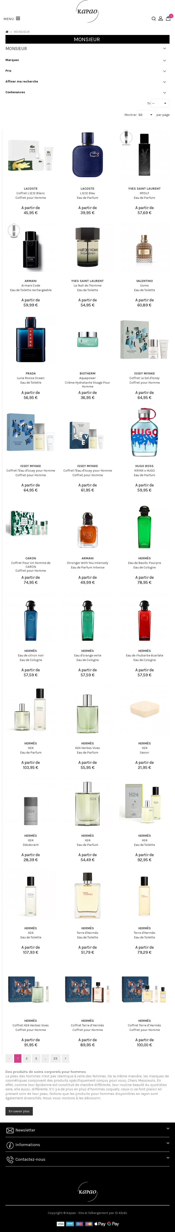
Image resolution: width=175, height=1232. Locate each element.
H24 (30, 748)
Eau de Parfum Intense (87, 567)
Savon (144, 752)
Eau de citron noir (31, 655)
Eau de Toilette (87, 290)
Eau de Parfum (87, 198)
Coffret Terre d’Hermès (87, 1025)
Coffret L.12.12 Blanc (30, 193)
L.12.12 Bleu (87, 193)
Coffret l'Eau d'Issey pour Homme (30, 471)
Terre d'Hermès (87, 933)
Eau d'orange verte (87, 655)
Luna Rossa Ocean (30, 378)
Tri (149, 103)
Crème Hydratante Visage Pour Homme (87, 384)
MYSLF (144, 193)
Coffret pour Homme (30, 198)
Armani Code (30, 285)
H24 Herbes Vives (87, 748)
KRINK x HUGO (144, 471)
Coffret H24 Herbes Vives (31, 1025)
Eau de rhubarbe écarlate (144, 655)
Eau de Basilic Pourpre (144, 563)
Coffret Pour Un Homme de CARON (30, 565)
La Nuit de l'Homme (87, 285)
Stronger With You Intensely (87, 563)
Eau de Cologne (144, 567)
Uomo (144, 285)
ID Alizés (121, 1213)
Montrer (130, 115)
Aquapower (87, 378)
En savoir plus (19, 1111)
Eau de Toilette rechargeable (30, 290)
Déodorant (31, 845)
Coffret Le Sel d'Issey (144, 378)
